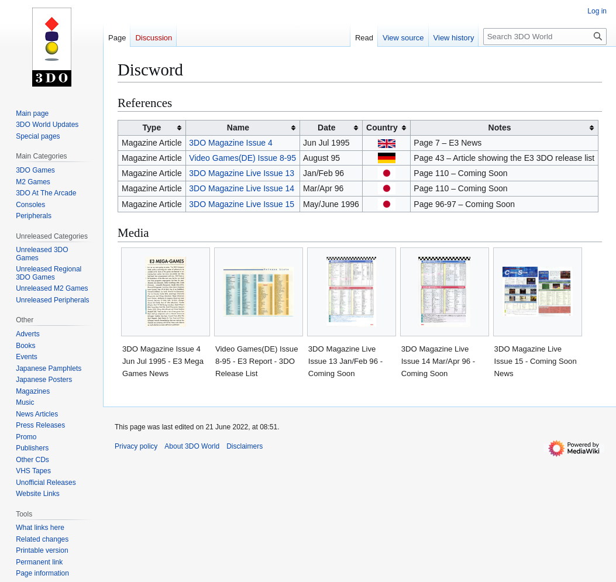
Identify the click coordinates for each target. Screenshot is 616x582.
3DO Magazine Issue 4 (230, 142)
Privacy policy (136, 446)
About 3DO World (191, 446)
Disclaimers (244, 446)
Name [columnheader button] (238, 127)
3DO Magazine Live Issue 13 (241, 173)
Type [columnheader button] (152, 127)
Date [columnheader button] (326, 127)
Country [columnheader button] (382, 127)
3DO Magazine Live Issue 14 (241, 188)
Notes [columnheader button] (499, 127)
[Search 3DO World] (545, 36)
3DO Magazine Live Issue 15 (241, 204)
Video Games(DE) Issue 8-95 (242, 158)
